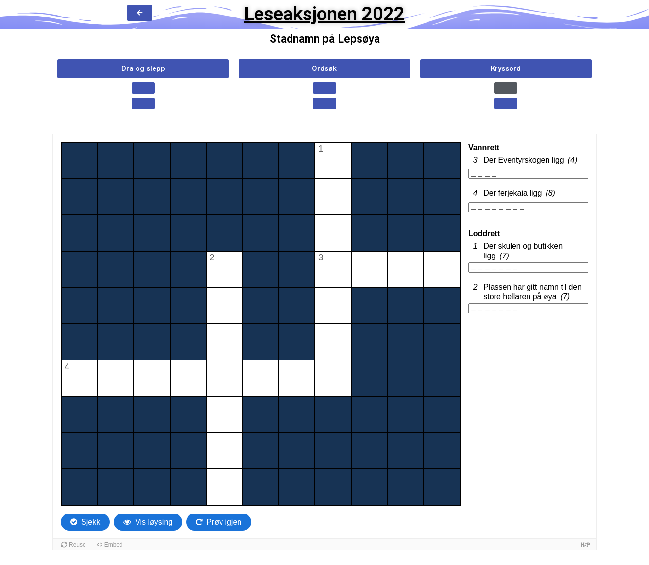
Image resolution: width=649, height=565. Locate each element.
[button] (143, 68)
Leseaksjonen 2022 (324, 14)
